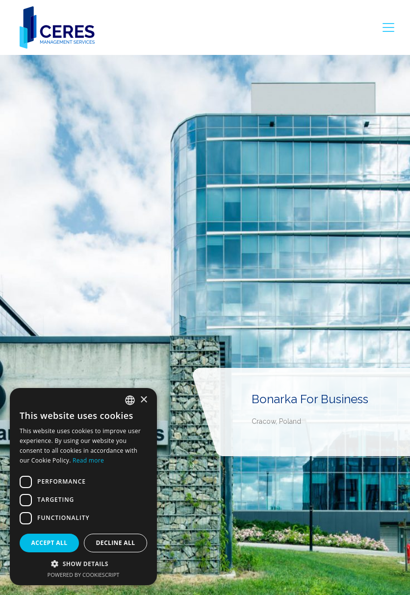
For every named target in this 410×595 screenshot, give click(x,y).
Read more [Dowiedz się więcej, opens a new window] (88, 460)
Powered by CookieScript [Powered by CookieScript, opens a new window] (84, 574)
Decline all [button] (115, 543)
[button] (83, 564)
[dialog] (83, 486)
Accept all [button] (49, 543)
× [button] (143, 400)
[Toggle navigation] (388, 27)
